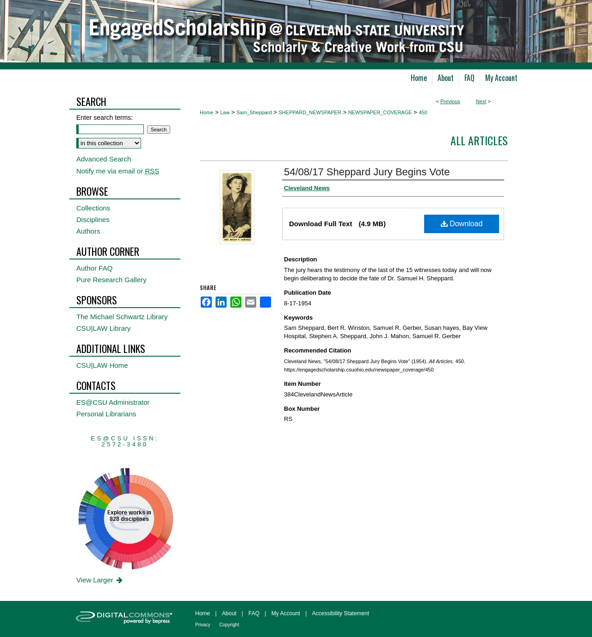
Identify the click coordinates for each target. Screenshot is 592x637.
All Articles (479, 140)
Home (206, 112)
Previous (450, 101)
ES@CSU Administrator (113, 402)
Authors (88, 231)
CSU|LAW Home (102, 365)
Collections (93, 208)
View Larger (100, 580)
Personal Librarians (106, 414)
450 (423, 112)
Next (481, 101)
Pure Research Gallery (111, 280)
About (229, 613)
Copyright (229, 624)
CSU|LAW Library (103, 328)
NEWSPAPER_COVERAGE (380, 112)
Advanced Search (103, 159)
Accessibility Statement (340, 613)
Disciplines (93, 219)
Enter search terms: (104, 117)
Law (224, 112)
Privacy (202, 624)
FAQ (253, 613)
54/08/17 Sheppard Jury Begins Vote (367, 172)
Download (462, 224)
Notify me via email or (117, 171)
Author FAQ (94, 268)
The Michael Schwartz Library (122, 317)
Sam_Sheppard (253, 112)
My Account (285, 613)
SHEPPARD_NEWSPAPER (310, 112)
